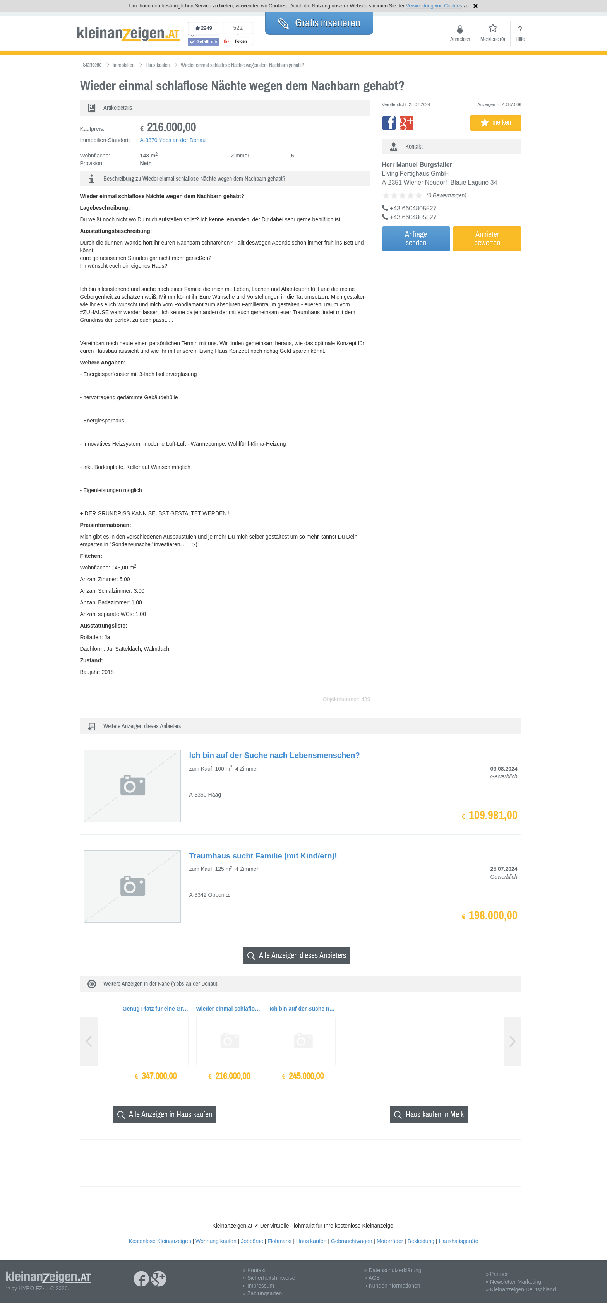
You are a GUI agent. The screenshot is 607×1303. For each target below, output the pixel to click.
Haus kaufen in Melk (429, 1114)
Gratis (319, 23)
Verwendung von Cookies (434, 6)
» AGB (372, 1278)
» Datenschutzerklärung (393, 1270)
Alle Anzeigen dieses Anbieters (296, 955)
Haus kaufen (311, 1241)
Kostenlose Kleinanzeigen (160, 1241)
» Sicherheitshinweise (269, 1278)
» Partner (496, 1274)
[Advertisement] (450, 307)
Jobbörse (252, 1241)
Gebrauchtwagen (351, 1241)
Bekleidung (421, 1241)
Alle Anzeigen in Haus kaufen (164, 1114)
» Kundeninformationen (392, 1285)
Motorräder (390, 1241)
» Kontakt (254, 1270)
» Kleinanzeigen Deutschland (520, 1289)
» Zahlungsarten (262, 1293)
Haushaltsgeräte (458, 1241)
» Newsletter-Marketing (513, 1282)
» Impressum (258, 1285)
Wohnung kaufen (216, 1241)
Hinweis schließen (475, 6)
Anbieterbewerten (487, 238)
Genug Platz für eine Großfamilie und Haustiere (156, 1008)
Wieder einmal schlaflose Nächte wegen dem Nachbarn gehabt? (229, 1008)
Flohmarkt (279, 1241)
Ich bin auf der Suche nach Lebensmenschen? (303, 1008)
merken (496, 122)
